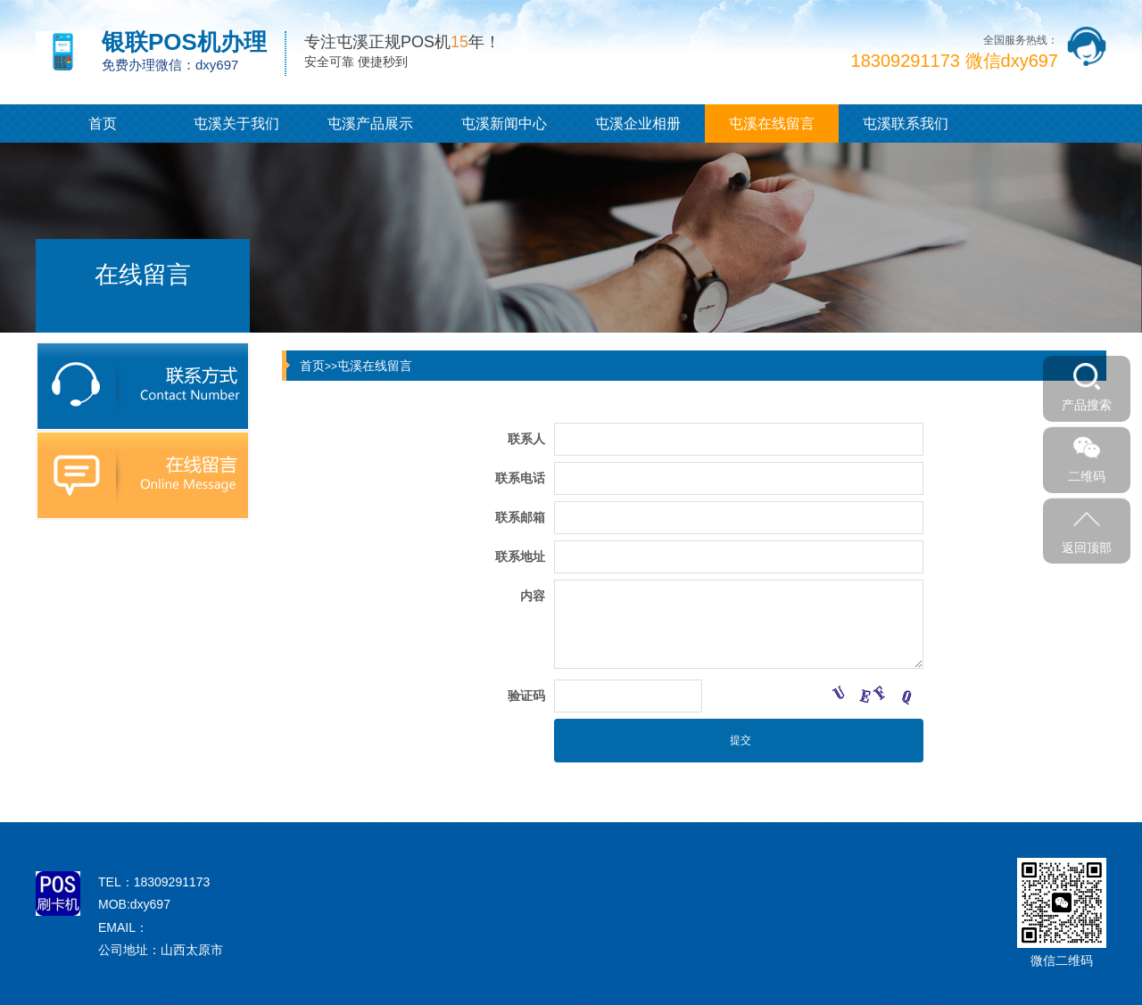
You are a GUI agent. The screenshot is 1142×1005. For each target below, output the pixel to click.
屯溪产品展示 (370, 123)
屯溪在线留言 (772, 123)
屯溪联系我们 (905, 123)
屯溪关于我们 (236, 123)
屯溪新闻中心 (504, 123)
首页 (102, 123)
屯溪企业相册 (638, 123)
